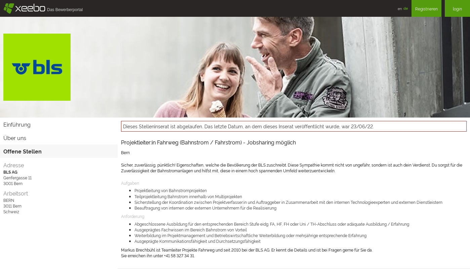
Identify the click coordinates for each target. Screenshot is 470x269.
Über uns (14, 137)
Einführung (17, 124)
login (457, 8)
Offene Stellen (22, 151)
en (400, 8)
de (405, 8)
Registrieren (426, 8)
